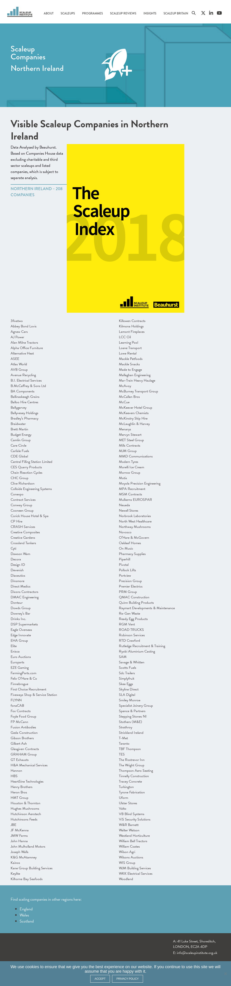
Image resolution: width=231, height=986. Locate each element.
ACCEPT (100, 978)
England (26, 909)
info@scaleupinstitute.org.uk (197, 953)
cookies (32, 967)
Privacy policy (127, 978)
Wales (24, 915)
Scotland (27, 921)
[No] (225, 973)
